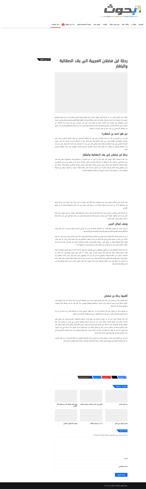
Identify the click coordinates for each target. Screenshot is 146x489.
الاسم (125, 458)
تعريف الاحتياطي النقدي (70, 423)
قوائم (105, 24)
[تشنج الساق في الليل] (116, 415)
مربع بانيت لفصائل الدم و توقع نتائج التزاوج (67, 405)
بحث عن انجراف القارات (96, 423)
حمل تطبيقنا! (55, 24)
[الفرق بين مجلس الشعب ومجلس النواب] (91, 396)
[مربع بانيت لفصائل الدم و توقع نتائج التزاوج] (66, 396)
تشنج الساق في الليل (121, 423)
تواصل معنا (97, 24)
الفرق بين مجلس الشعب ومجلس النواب (91, 404)
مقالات (134, 24)
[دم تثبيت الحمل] (116, 396)
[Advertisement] (73, 42)
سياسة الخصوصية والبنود (84, 24)
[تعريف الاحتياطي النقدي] (66, 415)
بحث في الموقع (68, 24)
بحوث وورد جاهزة (114, 24)
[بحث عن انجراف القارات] (91, 415)
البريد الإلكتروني (123, 466)
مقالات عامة (125, 24)
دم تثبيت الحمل (123, 404)
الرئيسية (141, 24)
